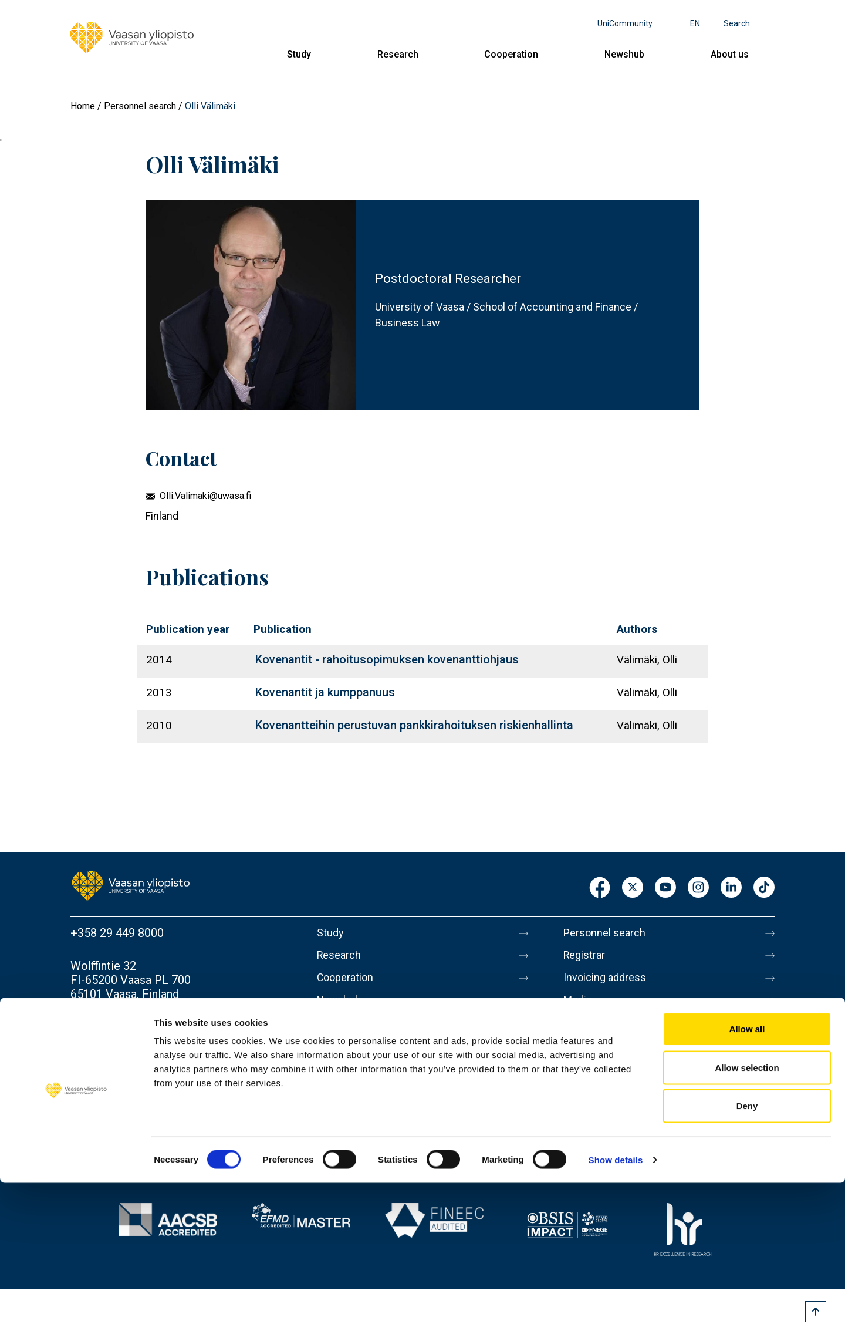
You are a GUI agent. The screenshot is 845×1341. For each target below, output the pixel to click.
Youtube (665, 888)
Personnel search (140, 106)
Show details (616, 1318)
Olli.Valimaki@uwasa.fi (205, 495)
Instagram (698, 888)
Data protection (603, 1081)
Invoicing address (608, 982)
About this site (600, 1056)
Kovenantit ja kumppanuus (325, 692)
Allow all (747, 1187)
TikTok (764, 888)
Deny (747, 1264)
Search (737, 23)
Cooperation (511, 54)
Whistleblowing (603, 1130)
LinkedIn (731, 888)
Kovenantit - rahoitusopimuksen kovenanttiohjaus (387, 659)
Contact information (122, 1027)
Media (579, 1007)
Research (397, 54)
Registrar (587, 958)
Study (299, 54)
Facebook (599, 888)
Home (82, 106)
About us (730, 54)
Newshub (624, 54)
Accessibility (596, 1106)
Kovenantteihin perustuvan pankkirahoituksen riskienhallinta (414, 725)
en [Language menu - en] (695, 23)
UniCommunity (625, 23)
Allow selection (747, 1226)
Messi (579, 1032)
